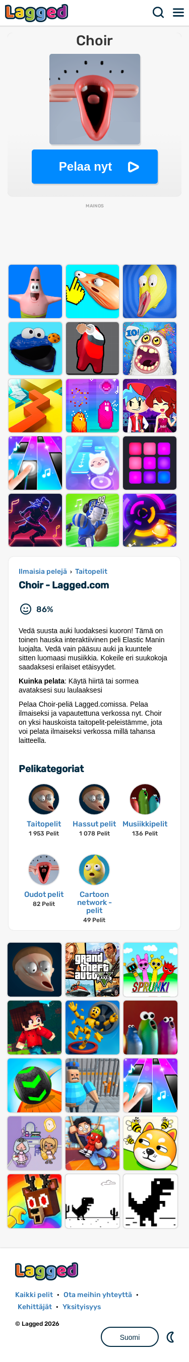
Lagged (38, 13)
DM (171, 1337)
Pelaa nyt (85, 166)
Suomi (130, 1337)
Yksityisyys (81, 1307)
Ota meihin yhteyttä (98, 1295)
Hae (159, 12)
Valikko (179, 12)
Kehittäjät (35, 1307)
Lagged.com (48, 1271)
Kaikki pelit (34, 1295)
